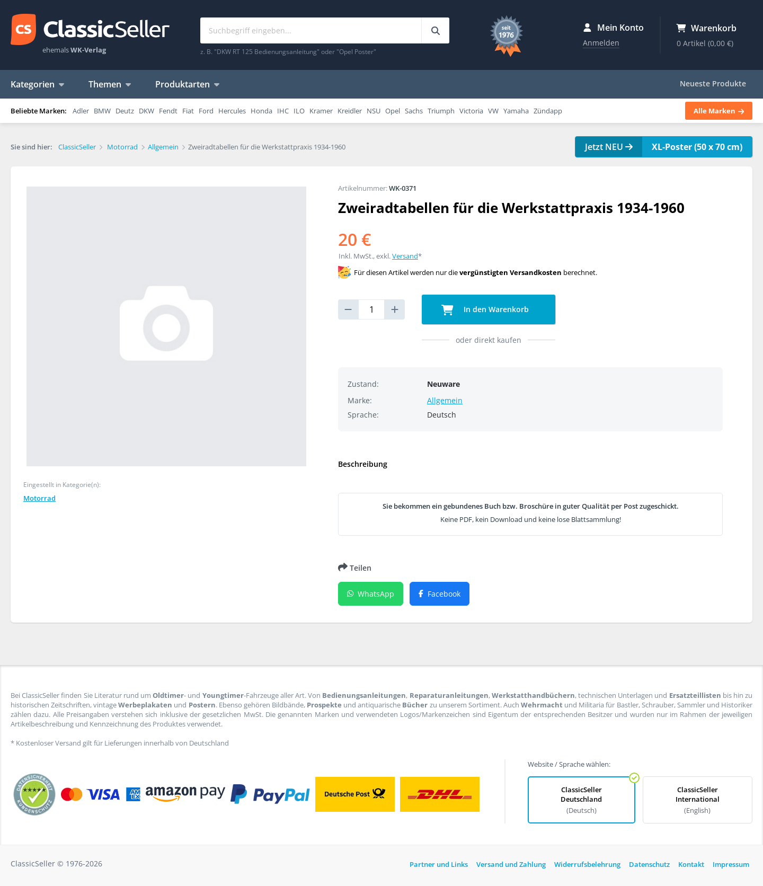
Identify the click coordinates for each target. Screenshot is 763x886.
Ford (206, 111)
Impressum (731, 864)
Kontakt (691, 864)
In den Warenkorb (485, 309)
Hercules (232, 111)
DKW (146, 111)
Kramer (321, 111)
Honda (261, 111)
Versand (405, 256)
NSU (373, 111)
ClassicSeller (90, 30)
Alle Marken (719, 111)
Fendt (168, 111)
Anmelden (601, 43)
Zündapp (548, 111)
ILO (299, 111)
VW (493, 111)
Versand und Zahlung (511, 864)
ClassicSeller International (697, 800)
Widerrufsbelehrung (587, 864)
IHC (283, 111)
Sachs (414, 111)
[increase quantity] (395, 309)
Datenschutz (649, 864)
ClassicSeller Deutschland (581, 800)
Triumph (441, 111)
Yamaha (516, 111)
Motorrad (39, 498)
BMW (102, 111)
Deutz (125, 111)
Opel (392, 111)
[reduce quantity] (348, 309)
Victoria (471, 111)
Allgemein (445, 400)
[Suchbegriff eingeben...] (435, 30)
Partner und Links (439, 864)
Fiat (188, 111)
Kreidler (350, 111)
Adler (81, 111)
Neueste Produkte (713, 83)
